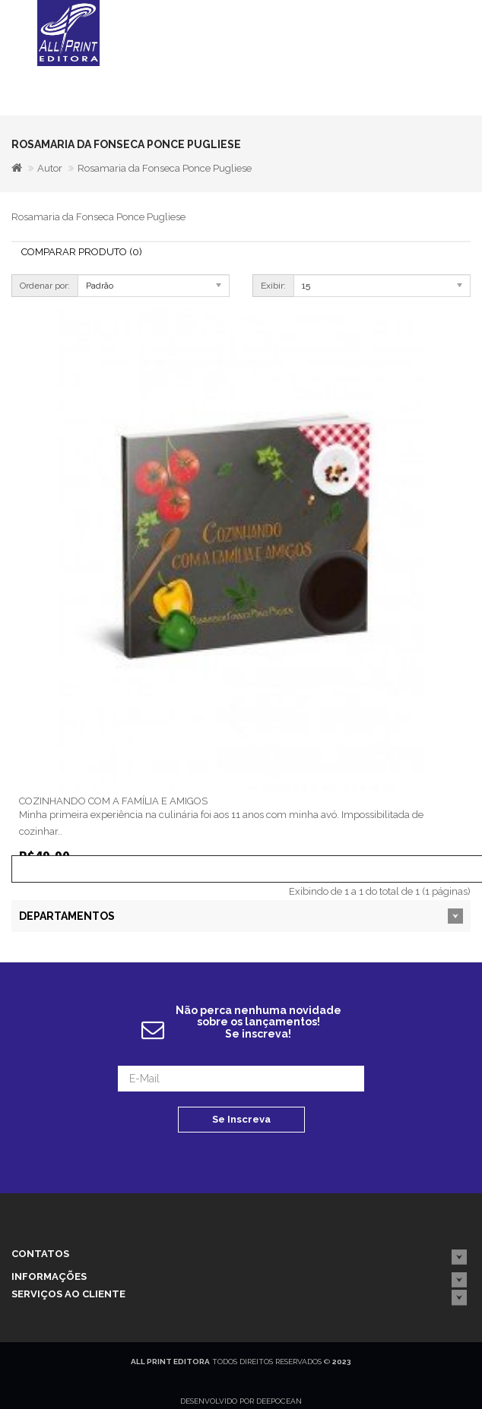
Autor (49, 168)
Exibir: (273, 285)
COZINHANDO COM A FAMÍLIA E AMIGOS (113, 801)
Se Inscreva (241, 1119)
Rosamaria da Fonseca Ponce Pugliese (165, 168)
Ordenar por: (45, 285)
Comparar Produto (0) (81, 251)
